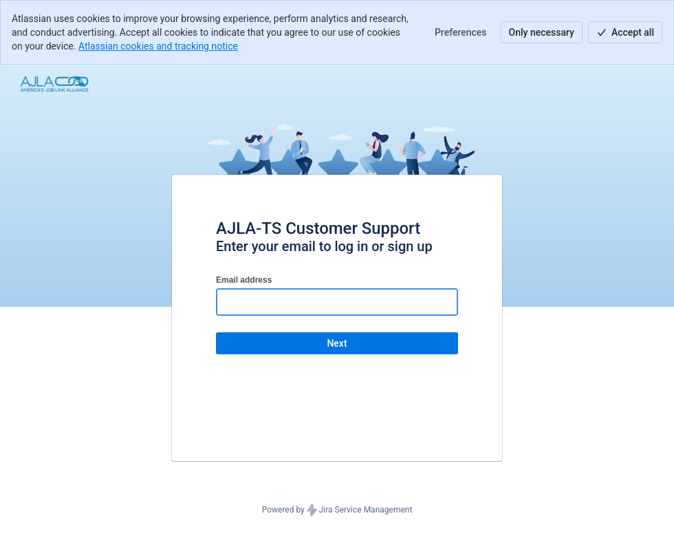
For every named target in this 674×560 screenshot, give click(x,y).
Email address (244, 280)
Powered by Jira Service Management (337, 510)
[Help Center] (54, 84)
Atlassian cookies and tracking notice (158, 46)
